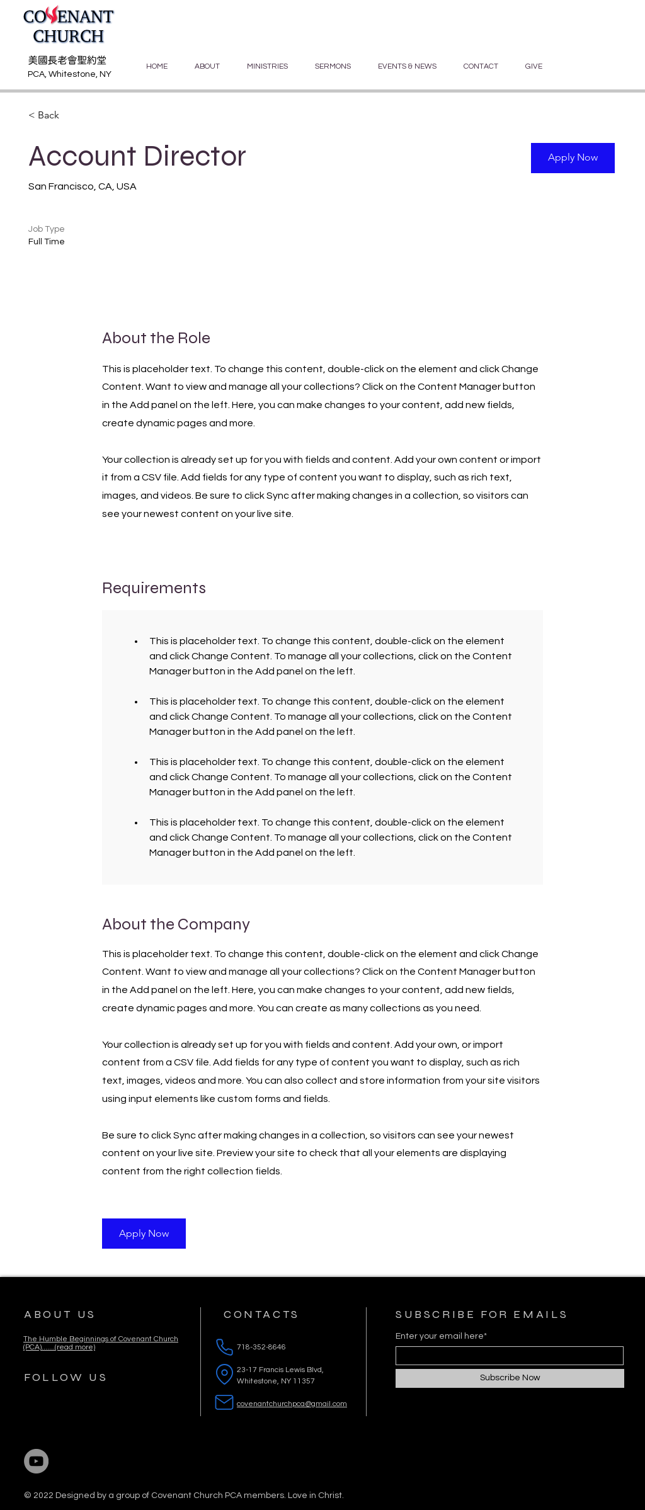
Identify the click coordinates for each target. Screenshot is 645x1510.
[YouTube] (36, 1461)
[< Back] (73, 115)
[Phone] (224, 1347)
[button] (573, 158)
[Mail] (224, 1402)
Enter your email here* (441, 1336)
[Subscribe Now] (510, 1378)
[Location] (224, 1374)
